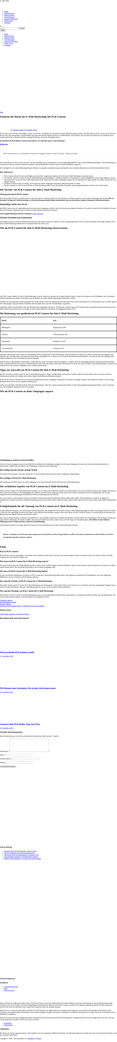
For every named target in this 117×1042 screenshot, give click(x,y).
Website (2, 765)
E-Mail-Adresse (6, 761)
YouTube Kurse (9, 17)
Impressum (8, 1025)
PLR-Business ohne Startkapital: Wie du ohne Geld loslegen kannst (28, 688)
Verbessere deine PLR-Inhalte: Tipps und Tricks (20, 724)
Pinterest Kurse (9, 15)
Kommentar (4, 754)
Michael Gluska (18, 130)
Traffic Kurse (8, 21)
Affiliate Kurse (9, 13)
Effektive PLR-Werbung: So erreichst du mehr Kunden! (22, 861)
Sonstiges (7, 23)
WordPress (31, 1041)
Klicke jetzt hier (38, 214)
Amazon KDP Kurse (11, 19)
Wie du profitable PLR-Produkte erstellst (17, 652)
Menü (3, 30)
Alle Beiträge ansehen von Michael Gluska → (15, 614)
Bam (39, 1041)
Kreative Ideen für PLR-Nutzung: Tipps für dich (20, 854)
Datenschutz (8, 1027)
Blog (1, 112)
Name (2, 757)
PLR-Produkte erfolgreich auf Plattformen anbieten (21, 859)
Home (6, 11)
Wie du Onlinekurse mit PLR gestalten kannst (19, 855)
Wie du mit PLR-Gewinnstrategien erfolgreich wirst (21, 857)
